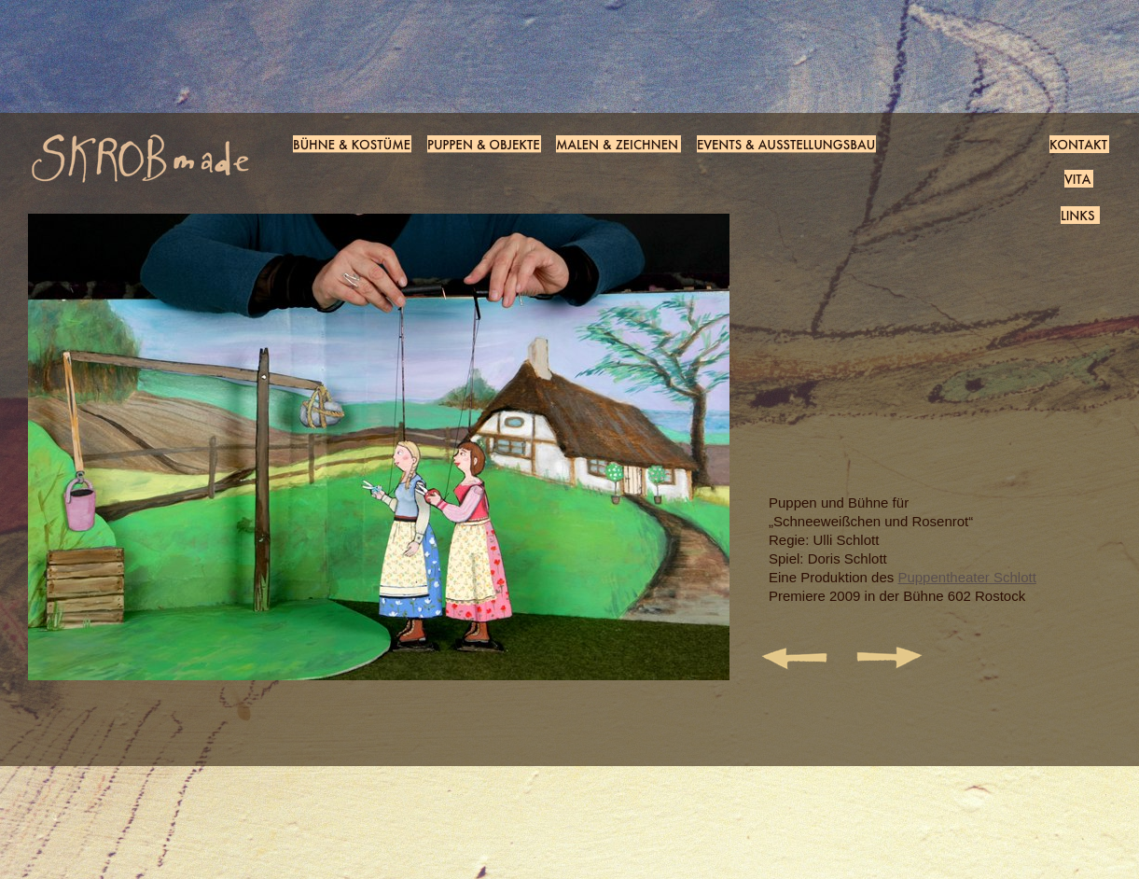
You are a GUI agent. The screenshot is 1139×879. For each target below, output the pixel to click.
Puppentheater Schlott (966, 577)
